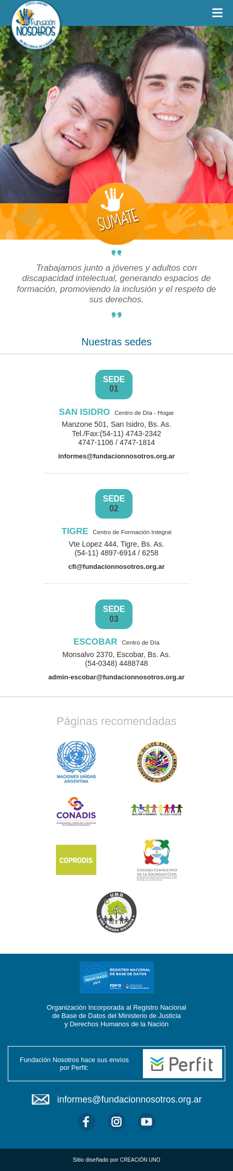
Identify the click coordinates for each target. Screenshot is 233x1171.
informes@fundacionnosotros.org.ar (116, 456)
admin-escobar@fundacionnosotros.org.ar (116, 677)
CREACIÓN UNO (140, 1160)
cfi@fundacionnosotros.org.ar (116, 566)
